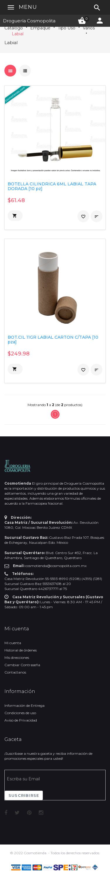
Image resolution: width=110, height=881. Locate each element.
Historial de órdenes (20, 650)
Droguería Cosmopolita (29, 21)
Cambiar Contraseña (22, 665)
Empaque (40, 28)
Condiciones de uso (20, 713)
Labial (17, 33)
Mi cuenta (12, 643)
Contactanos (15, 672)
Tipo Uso (66, 28)
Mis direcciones (16, 657)
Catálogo (13, 28)
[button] (15, 215)
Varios (89, 28)
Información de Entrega (24, 705)
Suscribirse (24, 795)
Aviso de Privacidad (20, 720)
